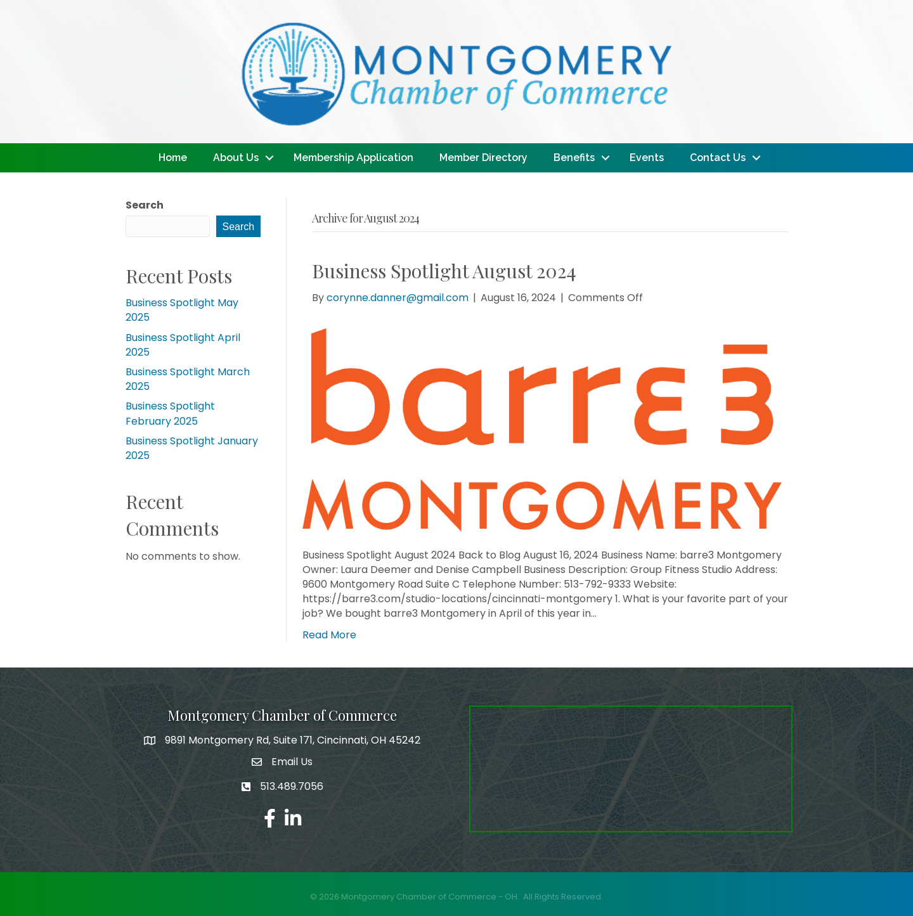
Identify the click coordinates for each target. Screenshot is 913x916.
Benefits (574, 158)
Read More (329, 635)
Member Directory (483, 158)
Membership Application (353, 158)
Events (647, 158)
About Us (236, 158)
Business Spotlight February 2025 (170, 413)
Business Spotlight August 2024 (444, 270)
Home (173, 158)
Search (145, 205)
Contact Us (718, 158)
